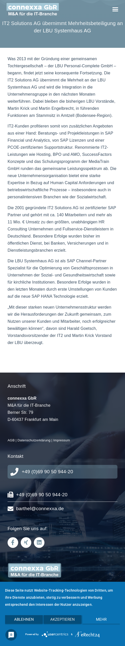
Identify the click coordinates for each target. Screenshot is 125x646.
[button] (115, 9)
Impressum (61, 440)
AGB (11, 440)
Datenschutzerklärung (33, 440)
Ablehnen (24, 619)
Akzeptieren (62, 619)
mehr (101, 619)
